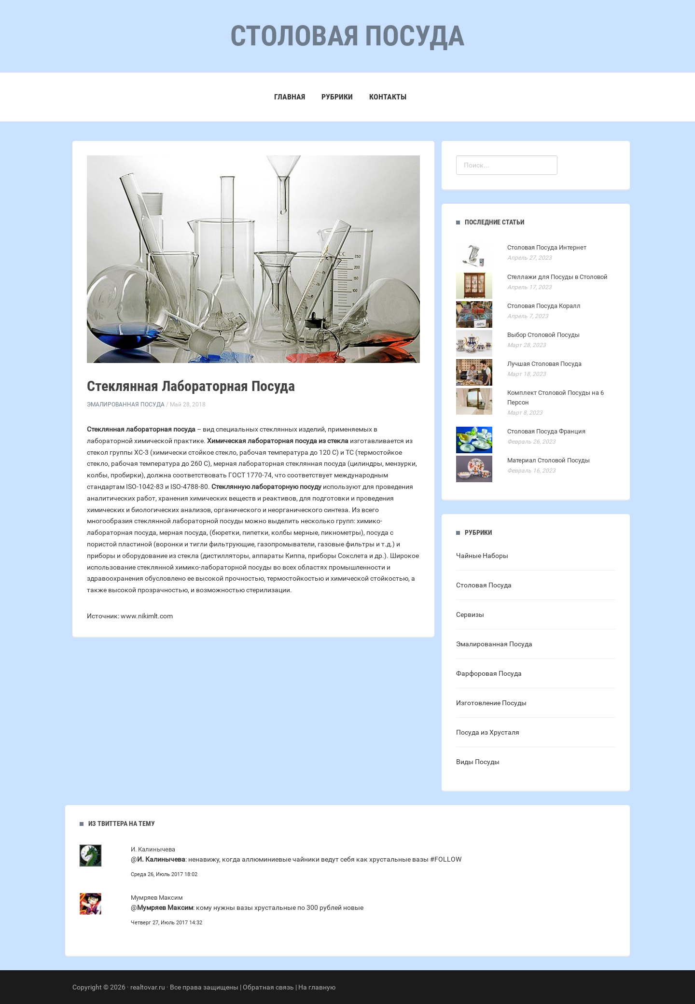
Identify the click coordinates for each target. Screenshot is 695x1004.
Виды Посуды (478, 762)
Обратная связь (268, 987)
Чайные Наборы (482, 555)
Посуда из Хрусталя (487, 732)
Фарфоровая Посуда (489, 673)
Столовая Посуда (484, 585)
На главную (316, 987)
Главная (289, 96)
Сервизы (470, 614)
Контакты (387, 96)
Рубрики (337, 96)
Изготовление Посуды (491, 703)
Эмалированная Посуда (126, 404)
